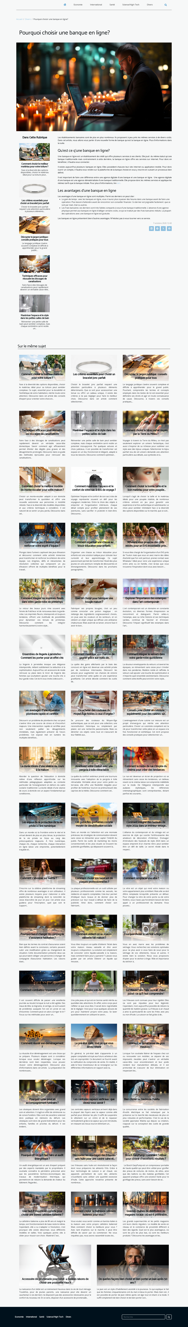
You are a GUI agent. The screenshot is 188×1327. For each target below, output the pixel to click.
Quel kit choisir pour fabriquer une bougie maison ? (94, 600)
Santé (112, 4)
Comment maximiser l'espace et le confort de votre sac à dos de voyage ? (94, 488)
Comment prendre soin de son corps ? (93, 990)
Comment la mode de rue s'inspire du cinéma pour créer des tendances (146, 768)
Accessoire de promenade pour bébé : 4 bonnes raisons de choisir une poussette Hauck (55, 1281)
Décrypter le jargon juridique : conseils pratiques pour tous (35, 238)
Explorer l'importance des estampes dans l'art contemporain (145, 600)
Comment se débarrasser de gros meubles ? (146, 1045)
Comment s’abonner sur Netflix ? (38, 878)
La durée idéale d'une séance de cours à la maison (42, 768)
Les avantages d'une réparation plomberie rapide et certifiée (42, 712)
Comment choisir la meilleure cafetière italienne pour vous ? (94, 1213)
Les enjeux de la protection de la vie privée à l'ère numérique (42, 824)
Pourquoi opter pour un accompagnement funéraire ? (42, 1101)
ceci (118, 183)
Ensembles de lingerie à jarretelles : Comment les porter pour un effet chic (42, 656)
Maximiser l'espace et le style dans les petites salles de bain (35, 317)
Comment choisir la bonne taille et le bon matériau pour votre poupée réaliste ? (145, 490)
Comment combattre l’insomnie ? (38, 990)
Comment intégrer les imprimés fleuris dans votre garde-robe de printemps (42, 600)
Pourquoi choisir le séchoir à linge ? (143, 934)
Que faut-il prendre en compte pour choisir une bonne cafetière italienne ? (42, 1213)
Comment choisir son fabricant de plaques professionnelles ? (94, 880)
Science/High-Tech (130, 4)
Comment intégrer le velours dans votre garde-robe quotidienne (146, 656)
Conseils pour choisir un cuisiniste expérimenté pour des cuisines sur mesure (146, 714)
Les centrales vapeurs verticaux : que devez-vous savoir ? (94, 1101)
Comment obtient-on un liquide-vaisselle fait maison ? (94, 936)
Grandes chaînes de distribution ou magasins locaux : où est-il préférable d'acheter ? (146, 1215)
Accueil (19, 19)
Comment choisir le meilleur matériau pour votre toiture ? (34, 165)
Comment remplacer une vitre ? (141, 878)
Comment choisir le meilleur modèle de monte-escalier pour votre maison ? (42, 488)
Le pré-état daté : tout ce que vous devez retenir (94, 1045)
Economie (78, 4)
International (96, 4)
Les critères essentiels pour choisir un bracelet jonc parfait (34, 202)
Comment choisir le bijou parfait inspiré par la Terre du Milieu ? (146, 432)
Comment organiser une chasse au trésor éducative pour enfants (94, 544)
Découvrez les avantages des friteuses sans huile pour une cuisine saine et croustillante (94, 1159)
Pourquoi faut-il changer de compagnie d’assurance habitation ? (42, 936)
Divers (150, 4)
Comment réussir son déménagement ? (42, 1045)
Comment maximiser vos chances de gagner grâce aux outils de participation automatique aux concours (94, 659)
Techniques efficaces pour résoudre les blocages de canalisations (34, 278)
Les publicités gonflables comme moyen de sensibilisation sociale (94, 824)
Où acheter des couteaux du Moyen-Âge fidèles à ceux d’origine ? (94, 712)
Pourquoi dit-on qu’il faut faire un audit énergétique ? (42, 1157)
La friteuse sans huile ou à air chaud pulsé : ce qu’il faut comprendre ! (146, 992)
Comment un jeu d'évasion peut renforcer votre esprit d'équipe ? (42, 544)
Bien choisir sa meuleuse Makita (141, 1099)
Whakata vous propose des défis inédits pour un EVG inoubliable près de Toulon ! (146, 546)
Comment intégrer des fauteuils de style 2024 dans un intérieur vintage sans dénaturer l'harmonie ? (145, 826)
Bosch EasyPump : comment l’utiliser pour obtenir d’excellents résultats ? (145, 1157)
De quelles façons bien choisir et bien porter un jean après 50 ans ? (133, 1281)
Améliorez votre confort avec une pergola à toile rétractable (94, 768)
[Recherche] (143, 1317)
